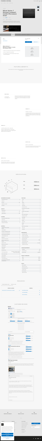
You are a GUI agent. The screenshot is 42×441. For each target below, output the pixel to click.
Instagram (35, 438)
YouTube (38, 438)
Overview (13, 34)
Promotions (23, 432)
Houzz (40, 438)
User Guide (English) (31, 292)
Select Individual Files (5, 284)
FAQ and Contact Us (24, 425)
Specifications (24, 34)
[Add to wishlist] (38, 38)
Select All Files (13, 284)
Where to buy (36, 423)
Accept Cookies (7, 434)
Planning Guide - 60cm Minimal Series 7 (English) (11, 290)
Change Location (34, 425)
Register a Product (24, 426)
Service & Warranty (31, 294)
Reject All (7, 436)
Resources (28, 34)
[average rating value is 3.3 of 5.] (7, 17)
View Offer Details (17, 30)
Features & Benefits (18, 34)
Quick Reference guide (31, 290)
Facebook (33, 438)
